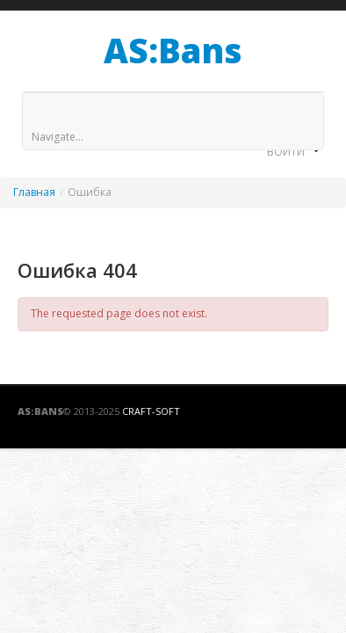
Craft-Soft (151, 411)
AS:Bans (173, 50)
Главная (34, 192)
